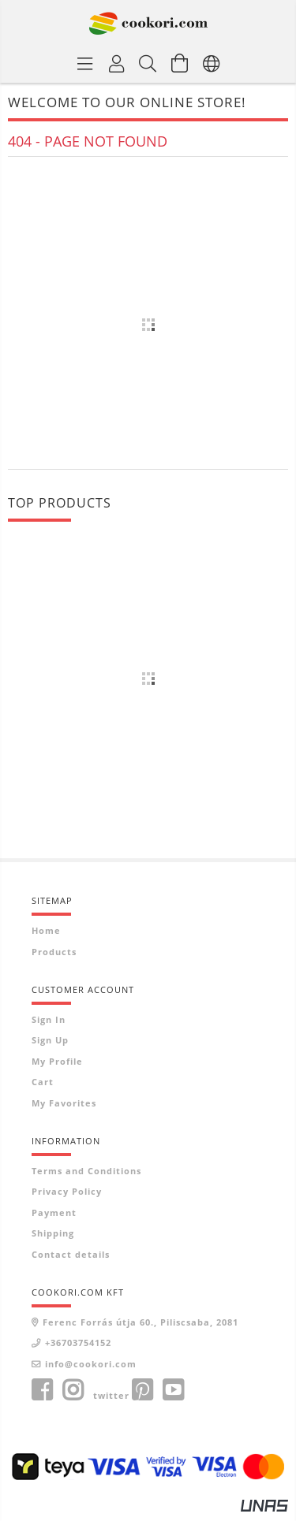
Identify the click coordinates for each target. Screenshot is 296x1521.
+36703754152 (78, 1342)
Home (46, 930)
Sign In (49, 1019)
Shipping (53, 1233)
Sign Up (50, 1040)
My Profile (57, 1061)
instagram (72, 1390)
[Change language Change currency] (211, 63)
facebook (42, 1390)
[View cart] (180, 63)
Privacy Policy (67, 1191)
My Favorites (64, 1103)
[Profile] (117, 63)
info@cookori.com (91, 1364)
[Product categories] (85, 63)
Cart (43, 1082)
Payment (54, 1212)
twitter (111, 1395)
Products (54, 952)
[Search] (148, 63)
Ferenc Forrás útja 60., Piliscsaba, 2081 (140, 1322)
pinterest (142, 1390)
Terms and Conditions (86, 1171)
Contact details (71, 1254)
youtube (173, 1390)
